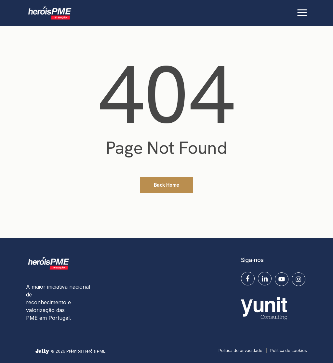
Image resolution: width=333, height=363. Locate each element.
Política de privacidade (240, 350)
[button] (302, 13)
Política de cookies (288, 350)
